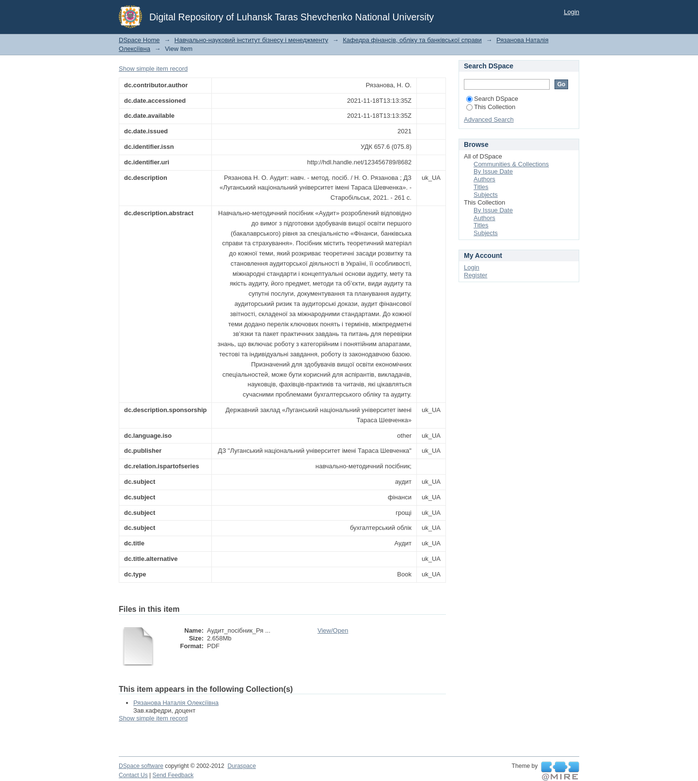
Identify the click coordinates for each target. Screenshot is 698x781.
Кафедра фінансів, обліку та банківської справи (412, 40)
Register (475, 275)
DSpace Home (139, 40)
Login (571, 12)
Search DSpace (492, 98)
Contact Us (133, 775)
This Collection (490, 107)
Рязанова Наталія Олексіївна (176, 702)
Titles (481, 187)
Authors (484, 179)
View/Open (332, 630)
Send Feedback (173, 775)
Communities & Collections (511, 164)
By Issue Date (493, 171)
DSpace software (141, 766)
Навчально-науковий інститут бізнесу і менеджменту (251, 40)
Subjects (486, 194)
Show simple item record (153, 68)
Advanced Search (489, 119)
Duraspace (241, 766)
